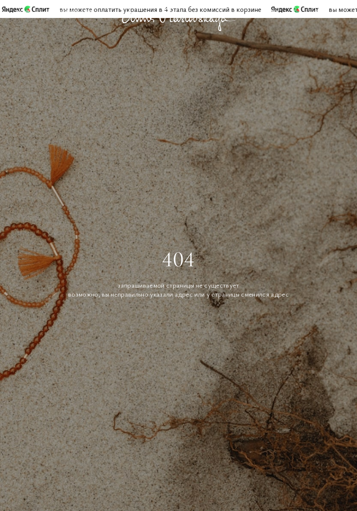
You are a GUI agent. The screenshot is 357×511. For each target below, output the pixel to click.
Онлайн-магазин (70, 10)
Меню (23, 10)
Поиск (271, 10)
